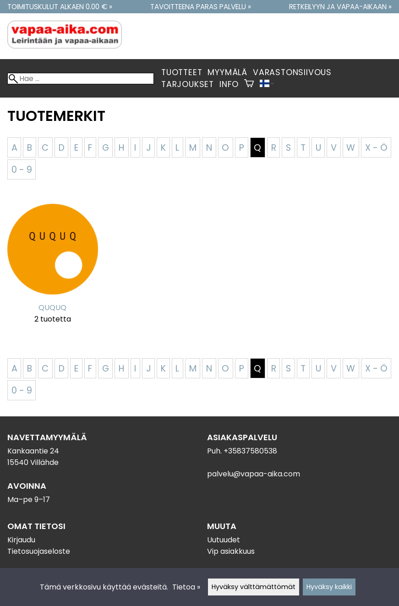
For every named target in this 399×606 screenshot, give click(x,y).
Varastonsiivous (292, 72)
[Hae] (80, 78)
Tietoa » (186, 587)
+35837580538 (250, 451)
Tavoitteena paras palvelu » (200, 6)
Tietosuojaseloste (38, 551)
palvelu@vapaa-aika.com (253, 474)
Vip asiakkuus (231, 551)
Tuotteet (181, 72)
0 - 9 (21, 170)
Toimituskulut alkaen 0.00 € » (59, 6)
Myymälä (227, 72)
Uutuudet (223, 540)
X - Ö (376, 148)
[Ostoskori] (249, 84)
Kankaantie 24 (33, 451)
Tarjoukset (187, 84)
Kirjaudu (21, 540)
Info (229, 84)
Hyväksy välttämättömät (253, 586)
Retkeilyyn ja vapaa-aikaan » (340, 6)
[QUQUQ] (52, 269)
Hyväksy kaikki (329, 586)
